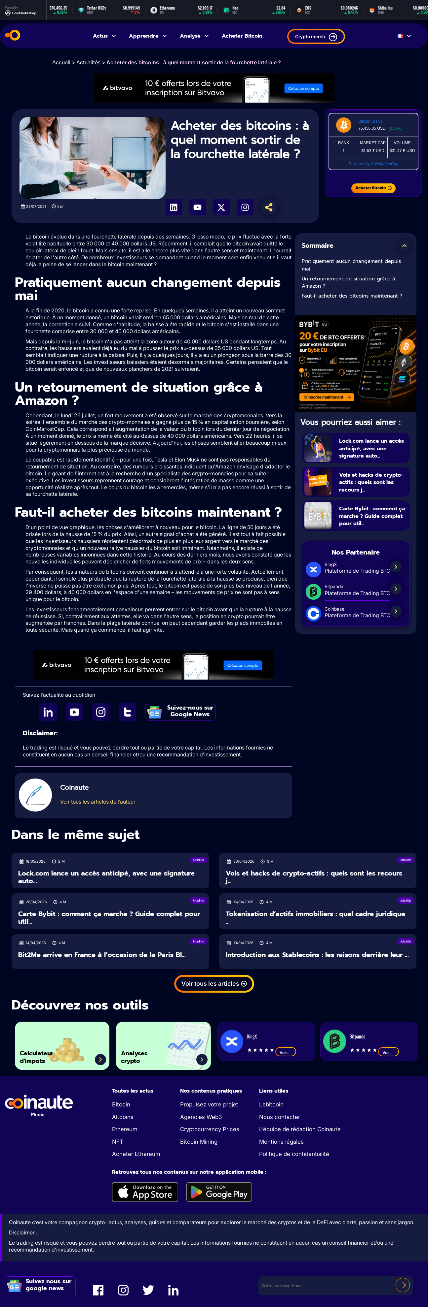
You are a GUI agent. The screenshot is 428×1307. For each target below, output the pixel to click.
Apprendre (148, 36)
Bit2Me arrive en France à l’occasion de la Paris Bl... (102, 955)
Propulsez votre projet (209, 1104)
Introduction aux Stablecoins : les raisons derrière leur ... (317, 955)
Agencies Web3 (201, 1117)
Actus (105, 36)
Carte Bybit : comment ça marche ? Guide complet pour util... (372, 520)
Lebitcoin (271, 1104)
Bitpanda (357, 1036)
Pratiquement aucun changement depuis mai (351, 265)
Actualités (88, 62)
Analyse (195, 36)
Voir (286, 1052)
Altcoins (123, 1117)
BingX (252, 1036)
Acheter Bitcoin (242, 36)
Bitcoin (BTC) (370, 121)
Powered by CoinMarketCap (373, 164)
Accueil (61, 62)
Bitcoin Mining (198, 1141)
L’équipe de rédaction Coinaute (300, 1129)
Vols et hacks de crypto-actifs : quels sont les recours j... (371, 482)
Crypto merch (316, 37)
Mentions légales (281, 1141)
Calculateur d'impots (43, 1054)
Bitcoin (121, 1104)
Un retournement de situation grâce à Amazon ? (348, 282)
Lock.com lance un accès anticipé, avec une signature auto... (372, 448)
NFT (117, 1141)
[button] (404, 245)
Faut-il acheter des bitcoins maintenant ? (352, 296)
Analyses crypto (140, 1054)
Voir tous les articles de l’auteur (98, 801)
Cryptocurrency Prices (209, 1129)
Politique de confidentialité (294, 1154)
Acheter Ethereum (136, 1154)
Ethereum (124, 1129)
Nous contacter (279, 1117)
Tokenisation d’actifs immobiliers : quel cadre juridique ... (315, 917)
